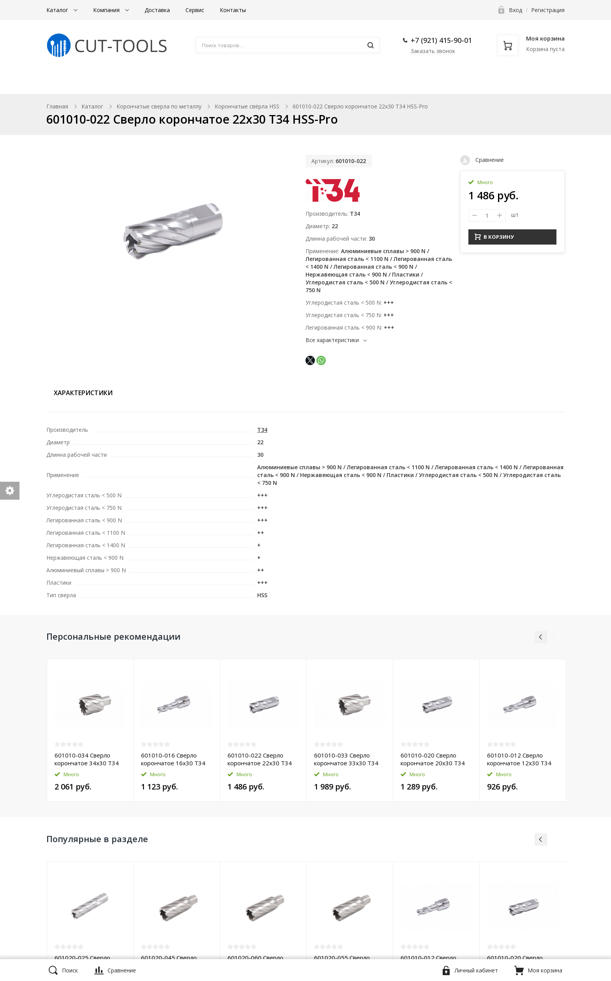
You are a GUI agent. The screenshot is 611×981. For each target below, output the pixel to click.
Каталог (58, 10)
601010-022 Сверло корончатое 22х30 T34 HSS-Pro (260, 759)
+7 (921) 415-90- (437, 40)
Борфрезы (270, 82)
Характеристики (83, 392)
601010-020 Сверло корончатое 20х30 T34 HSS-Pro (433, 759)
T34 (355, 213)
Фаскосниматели (469, 82)
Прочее (537, 82)
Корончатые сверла (183, 82)
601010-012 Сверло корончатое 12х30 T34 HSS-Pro (519, 759)
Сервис (194, 10)
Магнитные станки (87, 82)
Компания (107, 10)
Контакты (233, 10)
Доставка (157, 10)
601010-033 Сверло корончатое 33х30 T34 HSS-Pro (346, 759)
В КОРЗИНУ (494, 235)
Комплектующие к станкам (363, 82)
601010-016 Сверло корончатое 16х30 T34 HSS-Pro (173, 759)
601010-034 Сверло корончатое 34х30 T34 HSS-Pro (87, 759)
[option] (90, 730)
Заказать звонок (433, 51)
